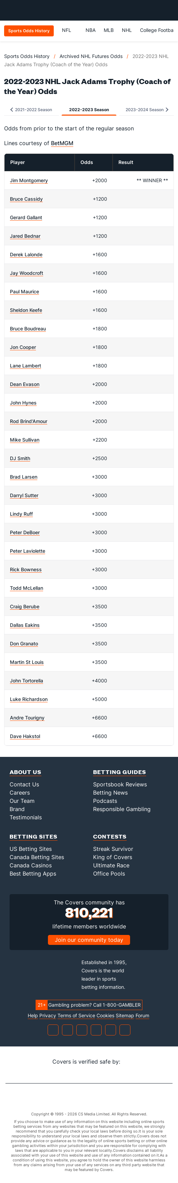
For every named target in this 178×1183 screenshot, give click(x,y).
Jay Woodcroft (26, 273)
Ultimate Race (111, 865)
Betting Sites (34, 836)
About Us (25, 772)
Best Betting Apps (33, 873)
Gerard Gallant (26, 217)
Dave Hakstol (25, 736)
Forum (142, 1015)
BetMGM (62, 143)
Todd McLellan (26, 588)
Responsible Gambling (122, 809)
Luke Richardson (29, 699)
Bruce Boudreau (28, 328)
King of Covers (112, 857)
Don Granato (24, 643)
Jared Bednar (25, 236)
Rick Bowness (26, 569)
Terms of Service (76, 1015)
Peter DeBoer (25, 532)
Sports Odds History (27, 56)
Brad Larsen (23, 477)
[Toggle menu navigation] (169, 10)
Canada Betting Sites (37, 857)
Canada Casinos (31, 865)
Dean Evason (24, 384)
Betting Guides (119, 772)
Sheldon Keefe (26, 310)
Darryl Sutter (24, 495)
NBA (91, 30)
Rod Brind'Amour (28, 421)
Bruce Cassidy (26, 199)
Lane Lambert (25, 365)
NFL (69, 30)
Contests (110, 836)
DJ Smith (20, 458)
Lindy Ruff (21, 514)
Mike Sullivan (24, 440)
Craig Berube (24, 606)
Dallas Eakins (25, 625)
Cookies (105, 1015)
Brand (17, 809)
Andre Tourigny (27, 718)
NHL (127, 30)
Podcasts (105, 800)
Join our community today (89, 939)
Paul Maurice (24, 291)
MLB (109, 30)
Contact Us (24, 784)
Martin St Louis (27, 662)
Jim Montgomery (29, 180)
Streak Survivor (113, 848)
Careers (20, 792)
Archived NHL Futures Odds (91, 56)
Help (33, 1015)
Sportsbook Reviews (120, 784)
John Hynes (23, 403)
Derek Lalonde (26, 254)
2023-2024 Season (147, 109)
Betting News (110, 792)
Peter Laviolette (27, 551)
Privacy (47, 1015)
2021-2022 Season (31, 109)
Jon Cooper (23, 347)
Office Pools (109, 873)
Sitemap (125, 1015)
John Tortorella (26, 680)
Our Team (22, 800)
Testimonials (26, 817)
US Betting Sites (31, 848)
